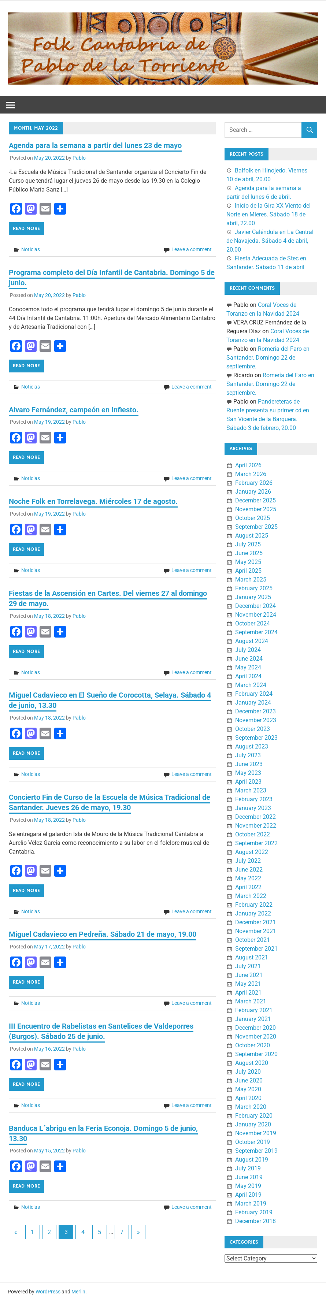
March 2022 (250, 895)
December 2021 (255, 922)
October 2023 (252, 728)
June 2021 (249, 975)
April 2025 (248, 570)
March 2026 (250, 474)
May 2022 (248, 878)
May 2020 (248, 1089)
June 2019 (249, 1177)
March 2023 (250, 790)
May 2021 (248, 983)
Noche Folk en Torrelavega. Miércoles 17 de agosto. (93, 501)
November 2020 (255, 1036)
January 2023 (253, 808)
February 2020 (254, 1115)
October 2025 (252, 518)
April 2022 (248, 887)
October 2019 (252, 1142)
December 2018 (255, 1221)
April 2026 (248, 465)
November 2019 (255, 1133)
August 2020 (251, 1062)
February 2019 (254, 1212)
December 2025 (255, 500)
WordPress (48, 1292)
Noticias (30, 249)
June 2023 (249, 764)
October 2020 (252, 1045)
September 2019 (256, 1150)
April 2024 (248, 676)
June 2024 (249, 658)
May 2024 (248, 667)
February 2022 (254, 904)
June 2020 (249, 1080)
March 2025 (250, 579)
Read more (26, 228)
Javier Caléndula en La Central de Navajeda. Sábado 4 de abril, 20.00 (270, 241)
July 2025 (248, 544)
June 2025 (249, 553)
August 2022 (251, 851)
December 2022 (255, 816)
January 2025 (253, 597)
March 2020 (250, 1106)
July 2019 (248, 1168)
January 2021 (253, 1018)
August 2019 (251, 1159)
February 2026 (254, 482)
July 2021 (248, 966)
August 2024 (251, 641)
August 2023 (251, 746)
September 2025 (256, 526)
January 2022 (253, 913)
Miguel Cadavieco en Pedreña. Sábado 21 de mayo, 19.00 (102, 934)
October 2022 (252, 834)
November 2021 (255, 931)
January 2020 (253, 1124)
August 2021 (251, 957)
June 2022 (249, 869)
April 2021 (248, 992)
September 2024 (256, 632)
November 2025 (255, 509)
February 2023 (254, 799)
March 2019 (250, 1203)
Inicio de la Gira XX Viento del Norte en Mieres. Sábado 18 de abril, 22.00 (268, 214)
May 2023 (248, 772)
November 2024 (255, 614)
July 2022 (248, 860)
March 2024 (250, 684)
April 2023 (248, 781)
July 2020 (248, 1071)
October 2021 (252, 939)
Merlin (78, 1292)
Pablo (79, 158)
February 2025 (254, 588)
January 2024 (253, 702)
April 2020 (248, 1098)
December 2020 (255, 1027)
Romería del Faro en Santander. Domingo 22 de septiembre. (268, 357)
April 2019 (248, 1194)
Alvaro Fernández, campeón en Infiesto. (73, 409)
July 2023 (248, 755)
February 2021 (254, 1010)
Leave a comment (191, 249)
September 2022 (256, 843)
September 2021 (256, 948)
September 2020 (256, 1054)
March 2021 (250, 1001)
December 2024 (255, 605)
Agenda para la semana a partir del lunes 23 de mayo (95, 145)
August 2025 (251, 535)
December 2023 (255, 711)
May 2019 (248, 1185)
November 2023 (255, 720)
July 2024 (248, 649)
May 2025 (248, 561)
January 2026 (253, 491)
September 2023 (256, 737)
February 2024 (254, 693)
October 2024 (252, 623)
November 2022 (255, 825)
